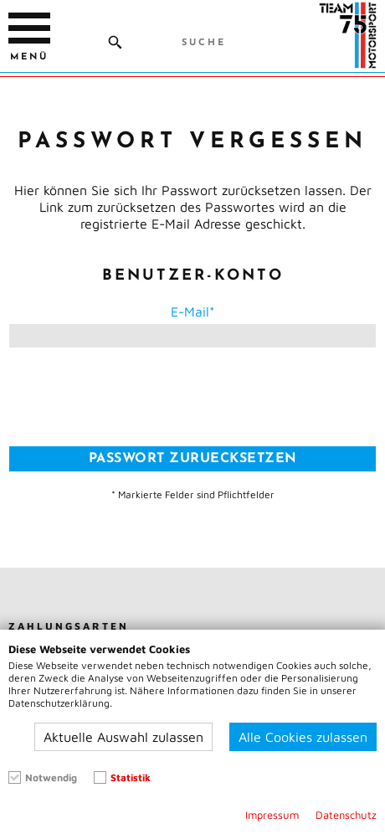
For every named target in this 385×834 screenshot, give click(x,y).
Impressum (272, 815)
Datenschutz (346, 815)
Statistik (130, 777)
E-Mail (190, 311)
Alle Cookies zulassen (303, 736)
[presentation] (192, 397)
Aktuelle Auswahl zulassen (123, 736)
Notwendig (51, 777)
